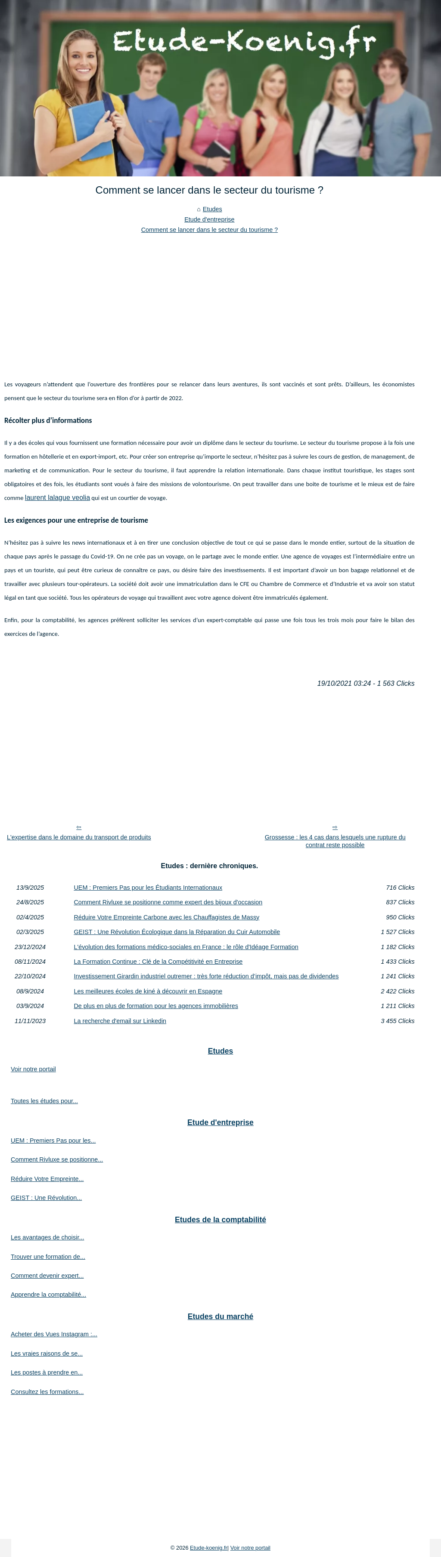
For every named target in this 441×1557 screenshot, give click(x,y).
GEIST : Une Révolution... (46, 1197)
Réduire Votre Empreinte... (47, 1178)
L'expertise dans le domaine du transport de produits (79, 837)
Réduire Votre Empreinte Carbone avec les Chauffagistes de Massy (166, 917)
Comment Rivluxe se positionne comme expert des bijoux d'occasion (168, 902)
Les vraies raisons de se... (47, 1353)
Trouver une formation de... (48, 1256)
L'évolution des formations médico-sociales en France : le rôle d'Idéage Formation (186, 947)
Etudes (212, 209)
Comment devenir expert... (47, 1275)
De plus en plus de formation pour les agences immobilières (156, 1006)
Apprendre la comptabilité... (48, 1294)
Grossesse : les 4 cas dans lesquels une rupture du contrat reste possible (335, 841)
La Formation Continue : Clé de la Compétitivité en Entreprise (158, 962)
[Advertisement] (209, 300)
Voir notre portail (33, 1069)
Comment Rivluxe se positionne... (57, 1159)
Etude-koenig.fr (208, 1548)
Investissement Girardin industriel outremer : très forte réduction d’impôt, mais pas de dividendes (206, 976)
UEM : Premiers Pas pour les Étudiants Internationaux (148, 888)
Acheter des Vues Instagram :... (54, 1334)
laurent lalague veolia (57, 497)
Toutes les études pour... (44, 1101)
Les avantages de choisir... (47, 1237)
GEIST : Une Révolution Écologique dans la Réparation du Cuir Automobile (177, 932)
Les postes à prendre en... (47, 1372)
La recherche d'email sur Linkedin (120, 1021)
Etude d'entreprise (209, 219)
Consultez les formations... (47, 1391)
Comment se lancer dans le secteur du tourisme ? (209, 229)
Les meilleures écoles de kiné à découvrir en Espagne (148, 991)
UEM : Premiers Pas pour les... (53, 1140)
